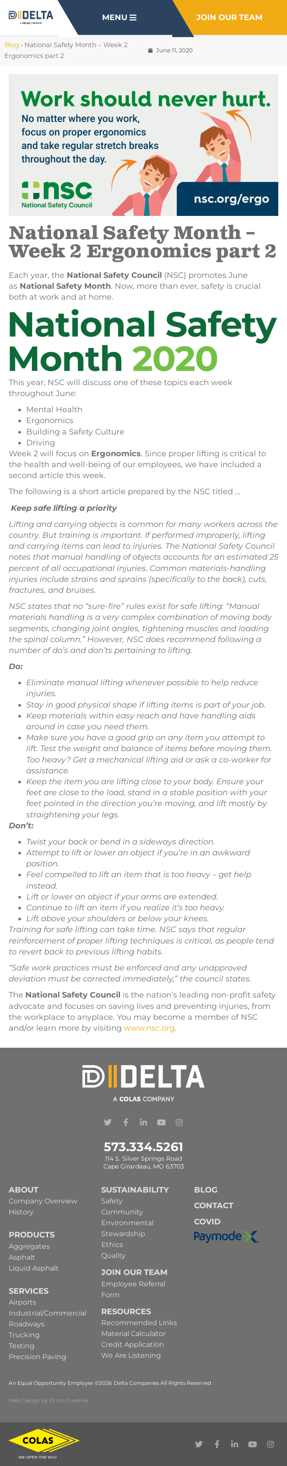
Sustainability (135, 1190)
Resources (126, 1311)
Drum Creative (68, 1400)
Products (32, 1235)
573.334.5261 (143, 1146)
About (23, 1190)
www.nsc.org (149, 1028)
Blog (11, 45)
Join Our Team (134, 1272)
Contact (213, 1205)
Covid (207, 1222)
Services (28, 1291)
